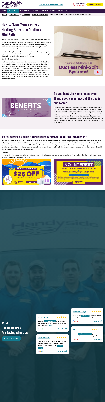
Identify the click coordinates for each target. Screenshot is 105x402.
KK (74, 330)
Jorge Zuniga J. (43, 317)
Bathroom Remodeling (48, 10)
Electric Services (24, 10)
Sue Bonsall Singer (79, 311)
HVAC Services (12, 10)
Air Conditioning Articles (40, 14)
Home (4, 10)
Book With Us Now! (93, 4)
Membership (60, 10)
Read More (61, 328)
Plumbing (35, 10)
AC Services (26, 14)
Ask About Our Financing (49, 4)
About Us (68, 10)
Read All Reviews (11, 339)
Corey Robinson (44, 337)
